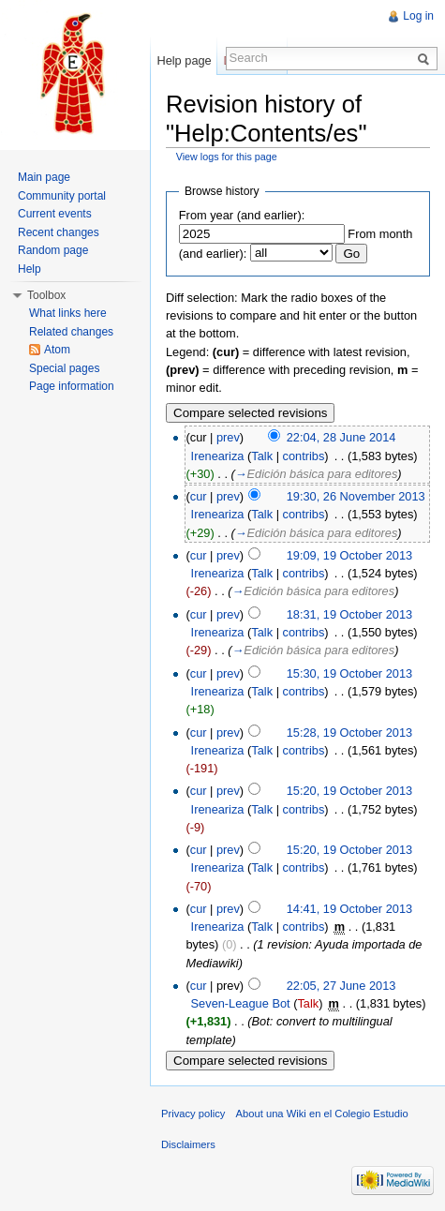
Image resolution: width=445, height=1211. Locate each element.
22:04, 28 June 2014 (341, 437)
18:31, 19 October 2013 (349, 614)
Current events (55, 213)
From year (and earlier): (241, 215)
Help (29, 269)
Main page (44, 177)
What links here (68, 313)
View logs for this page (226, 156)
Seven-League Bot (240, 1003)
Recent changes (58, 232)
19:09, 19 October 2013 (349, 555)
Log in (418, 15)
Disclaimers (188, 1144)
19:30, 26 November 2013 (356, 496)
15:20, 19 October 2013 (349, 791)
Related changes (71, 331)
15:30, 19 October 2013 (349, 673)
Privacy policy (193, 1113)
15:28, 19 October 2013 (349, 732)
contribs (304, 456)
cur (198, 496)
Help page (183, 60)
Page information (71, 386)
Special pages (64, 368)
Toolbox (46, 295)
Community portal (62, 195)
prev (228, 437)
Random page (53, 250)
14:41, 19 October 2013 (349, 909)
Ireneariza (218, 456)
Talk (262, 456)
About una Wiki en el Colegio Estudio (322, 1113)
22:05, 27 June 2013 (341, 986)
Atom (57, 349)
